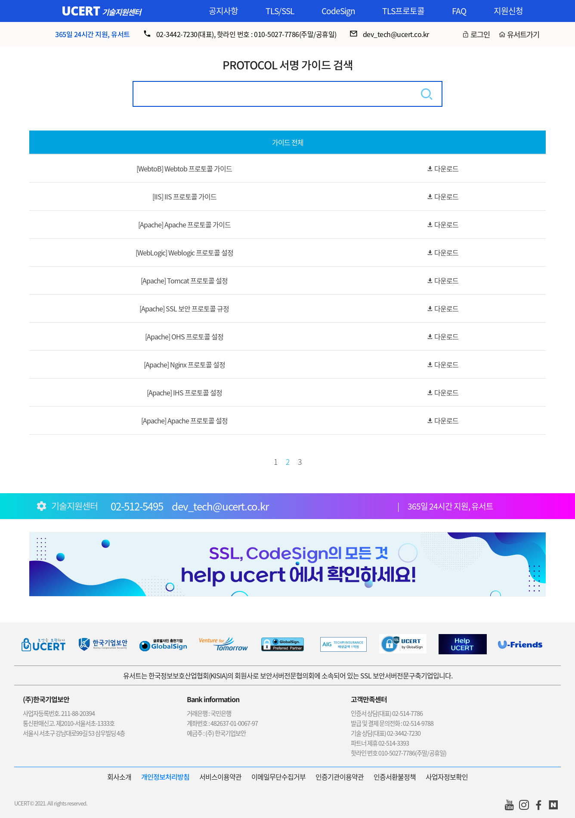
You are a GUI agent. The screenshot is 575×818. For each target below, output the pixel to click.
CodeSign (338, 11)
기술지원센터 (121, 11)
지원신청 (508, 11)
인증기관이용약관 (339, 776)
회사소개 (119, 776)
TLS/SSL (280, 11)
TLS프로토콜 (403, 11)
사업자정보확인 (447, 776)
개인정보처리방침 (165, 776)
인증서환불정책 (395, 776)
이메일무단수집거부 (278, 776)
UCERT (81, 10)
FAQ (459, 11)
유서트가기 (523, 34)
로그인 (480, 34)
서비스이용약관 (220, 776)
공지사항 (223, 11)
